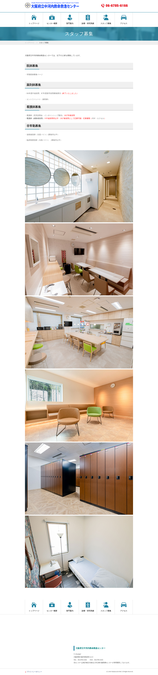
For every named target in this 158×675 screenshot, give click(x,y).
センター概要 (52, 19)
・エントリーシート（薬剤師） (37, 99)
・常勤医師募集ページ (34, 74)
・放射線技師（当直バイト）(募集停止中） (42, 134)
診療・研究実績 (88, 19)
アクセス (124, 19)
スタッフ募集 (106, 19)
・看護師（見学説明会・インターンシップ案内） (44, 115)
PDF (93, 118)
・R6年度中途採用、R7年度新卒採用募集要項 (51, 93)
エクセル (100, 118)
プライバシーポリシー (34, 672)
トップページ (34, 19)
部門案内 (70, 19)
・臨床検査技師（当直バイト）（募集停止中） (43, 140)
